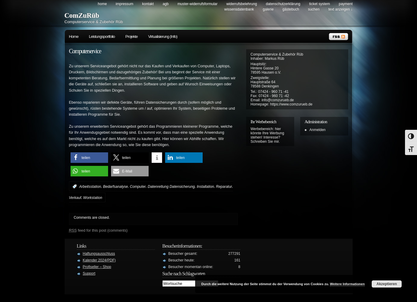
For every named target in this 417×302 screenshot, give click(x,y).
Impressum (124, 4)
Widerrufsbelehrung (241, 4)
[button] (89, 157)
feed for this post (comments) (98, 230)
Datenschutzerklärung (283, 4)
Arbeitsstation (90, 187)
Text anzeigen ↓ (340, 9)
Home (102, 4)
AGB (166, 4)
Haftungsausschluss (99, 254)
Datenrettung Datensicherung (171, 187)
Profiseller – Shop (97, 267)
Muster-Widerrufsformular (197, 4)
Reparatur (224, 187)
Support (89, 273)
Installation (205, 187)
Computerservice (85, 51)
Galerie (268, 9)
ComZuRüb (82, 15)
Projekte (131, 36)
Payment (345, 4)
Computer (138, 187)
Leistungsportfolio (102, 36)
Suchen (314, 9)
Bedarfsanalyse (115, 187)
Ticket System (319, 4)
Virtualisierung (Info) (162, 36)
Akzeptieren (386, 284)
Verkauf (75, 198)
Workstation (92, 198)
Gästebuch (291, 9)
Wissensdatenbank (239, 9)
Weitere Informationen (347, 284)
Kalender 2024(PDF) (99, 260)
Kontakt (148, 4)
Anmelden (318, 130)
